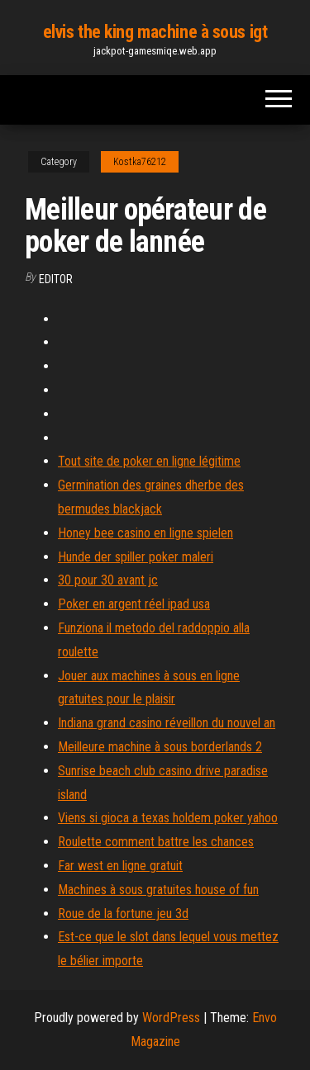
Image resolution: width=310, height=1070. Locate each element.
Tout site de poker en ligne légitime (149, 461)
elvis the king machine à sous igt (155, 31)
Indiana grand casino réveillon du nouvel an (166, 723)
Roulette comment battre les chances (156, 842)
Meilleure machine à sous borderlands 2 (160, 747)
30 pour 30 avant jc (108, 580)
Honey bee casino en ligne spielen (145, 533)
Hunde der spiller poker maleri (135, 557)
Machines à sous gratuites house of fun (158, 889)
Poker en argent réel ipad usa (134, 604)
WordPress (171, 1017)
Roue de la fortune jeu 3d (123, 913)
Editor (56, 279)
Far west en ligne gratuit (120, 866)
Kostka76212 (139, 162)
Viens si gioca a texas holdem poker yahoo (168, 818)
